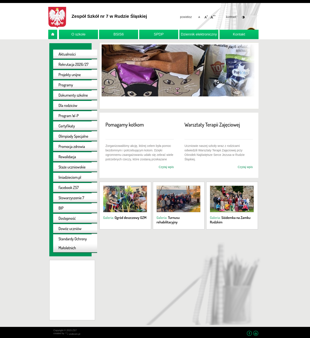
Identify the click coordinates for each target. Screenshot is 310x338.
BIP (61, 208)
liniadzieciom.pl (69, 177)
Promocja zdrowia (71, 146)
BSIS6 (118, 34)
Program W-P (68, 115)
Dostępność (67, 218)
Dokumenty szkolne (73, 95)
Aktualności (67, 54)
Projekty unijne (69, 74)
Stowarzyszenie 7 (71, 197)
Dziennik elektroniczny (199, 34)
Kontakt (239, 34)
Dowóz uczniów (70, 228)
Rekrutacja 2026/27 (73, 64)
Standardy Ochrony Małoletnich (72, 243)
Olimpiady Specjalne (73, 136)
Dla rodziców (67, 105)
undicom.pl (73, 334)
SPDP (159, 34)
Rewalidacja (67, 156)
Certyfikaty (66, 126)
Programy (65, 85)
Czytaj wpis (166, 167)
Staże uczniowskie (72, 167)
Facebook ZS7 (68, 187)
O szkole (78, 34)
